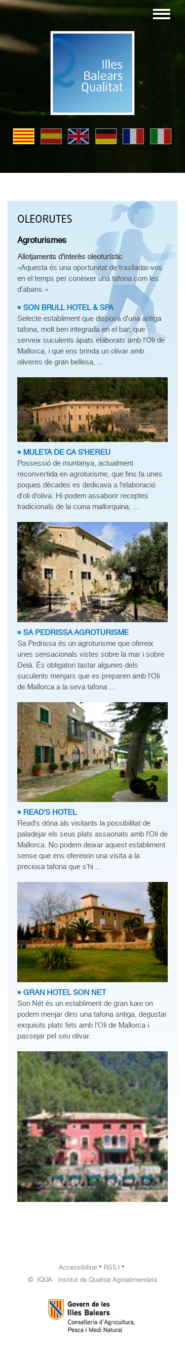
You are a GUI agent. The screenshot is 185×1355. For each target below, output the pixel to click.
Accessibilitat (78, 1267)
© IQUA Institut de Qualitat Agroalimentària (92, 1279)
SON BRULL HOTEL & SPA (68, 307)
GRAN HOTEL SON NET (64, 992)
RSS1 (112, 1267)
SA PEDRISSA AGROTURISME (76, 632)
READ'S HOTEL (49, 812)
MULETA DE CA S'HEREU (67, 452)
